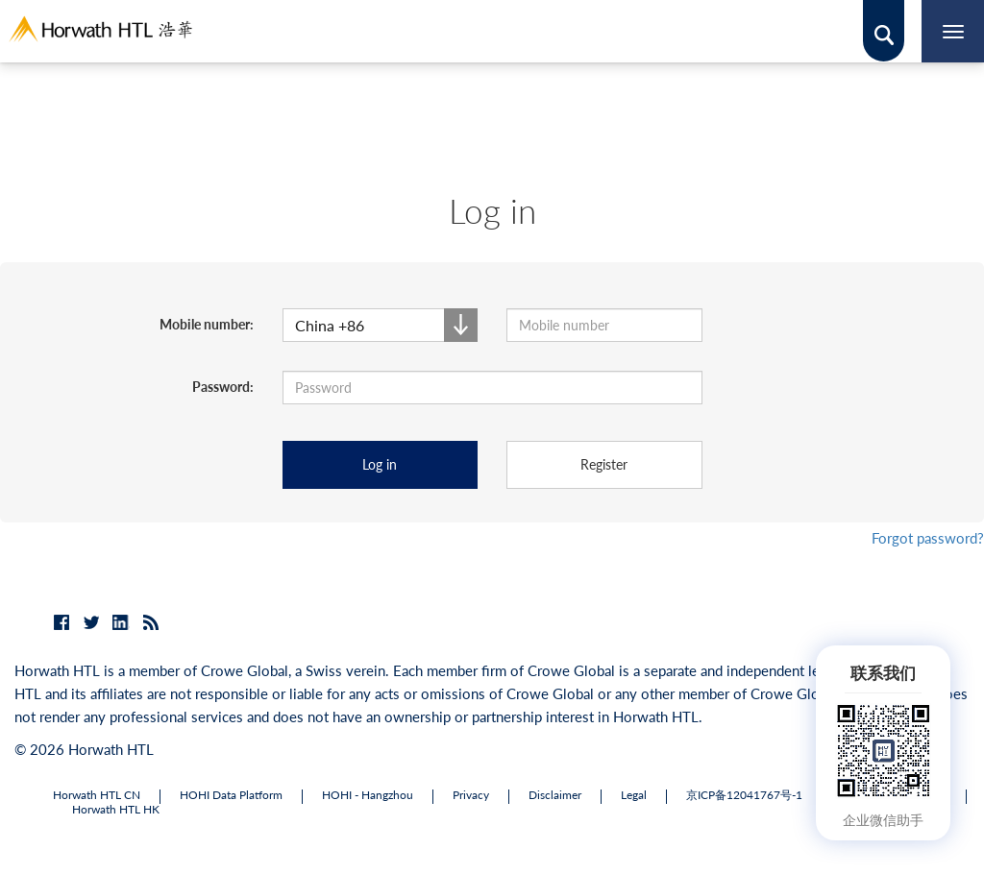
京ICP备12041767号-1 (744, 795)
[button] (381, 325)
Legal (634, 795)
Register (603, 464)
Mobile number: (207, 324)
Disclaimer (555, 795)
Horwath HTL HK (116, 809)
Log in (379, 464)
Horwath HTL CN (96, 795)
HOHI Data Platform (231, 795)
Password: (223, 386)
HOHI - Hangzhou (367, 795)
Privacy (471, 795)
